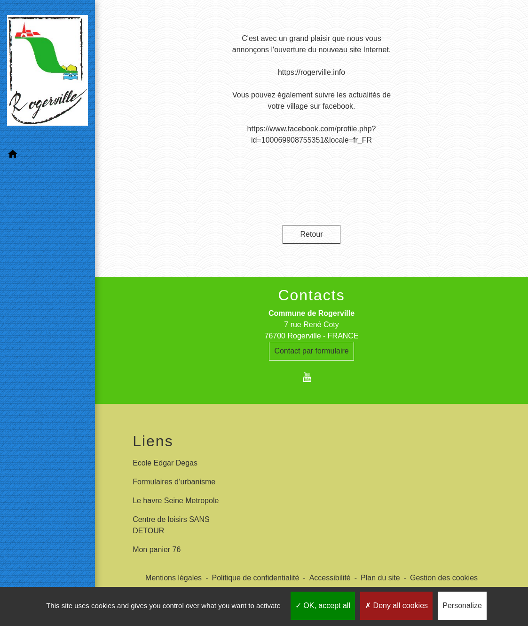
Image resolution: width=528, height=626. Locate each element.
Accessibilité (330, 578)
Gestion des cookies (444, 578)
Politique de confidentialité (255, 578)
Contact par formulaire (311, 351)
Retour (311, 234)
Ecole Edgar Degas (165, 463)
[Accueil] (47, 72)
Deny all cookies (396, 606)
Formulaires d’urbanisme (174, 482)
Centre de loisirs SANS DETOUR (171, 525)
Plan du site (380, 578)
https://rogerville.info (311, 72)
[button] (47, 155)
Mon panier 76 (157, 550)
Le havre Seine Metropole (176, 501)
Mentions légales (173, 578)
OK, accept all (322, 606)
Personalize (462, 606)
